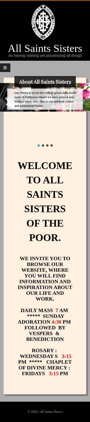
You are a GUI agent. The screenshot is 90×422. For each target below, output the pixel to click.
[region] (45, 101)
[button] (38, 145)
